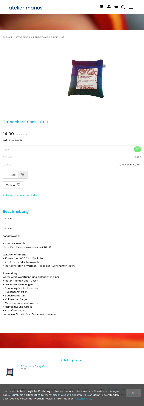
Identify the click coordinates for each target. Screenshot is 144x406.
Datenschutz (83, 398)
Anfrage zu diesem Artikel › (20, 195)
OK (134, 392)
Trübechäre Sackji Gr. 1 (50, 37)
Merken (13, 185)
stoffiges (22, 37)
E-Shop (8, 37)
